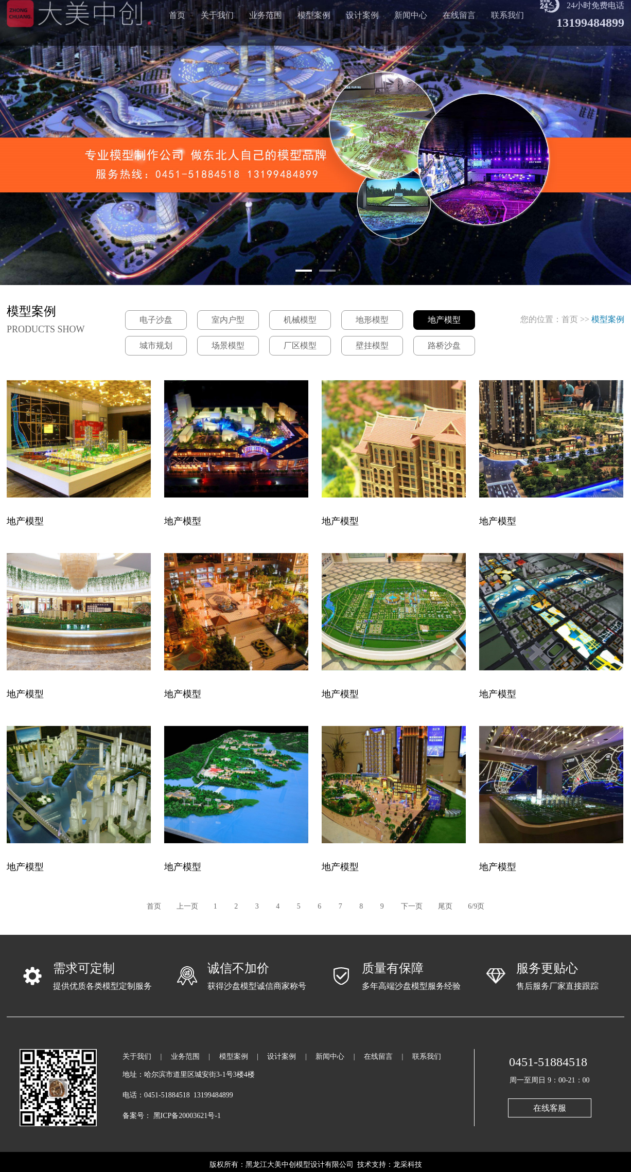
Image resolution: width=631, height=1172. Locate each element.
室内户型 (228, 319)
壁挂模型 (372, 345)
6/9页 (476, 906)
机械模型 (300, 319)
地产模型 (444, 319)
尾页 (445, 906)
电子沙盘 (155, 319)
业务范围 (185, 1056)
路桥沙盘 (444, 345)
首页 (570, 319)
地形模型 (372, 319)
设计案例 (281, 1056)
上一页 (187, 906)
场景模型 (228, 345)
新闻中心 (330, 1056)
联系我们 (426, 1056)
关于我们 (136, 1056)
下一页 (412, 906)
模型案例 (233, 1056)
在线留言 (378, 1056)
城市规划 (155, 345)
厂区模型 (300, 345)
